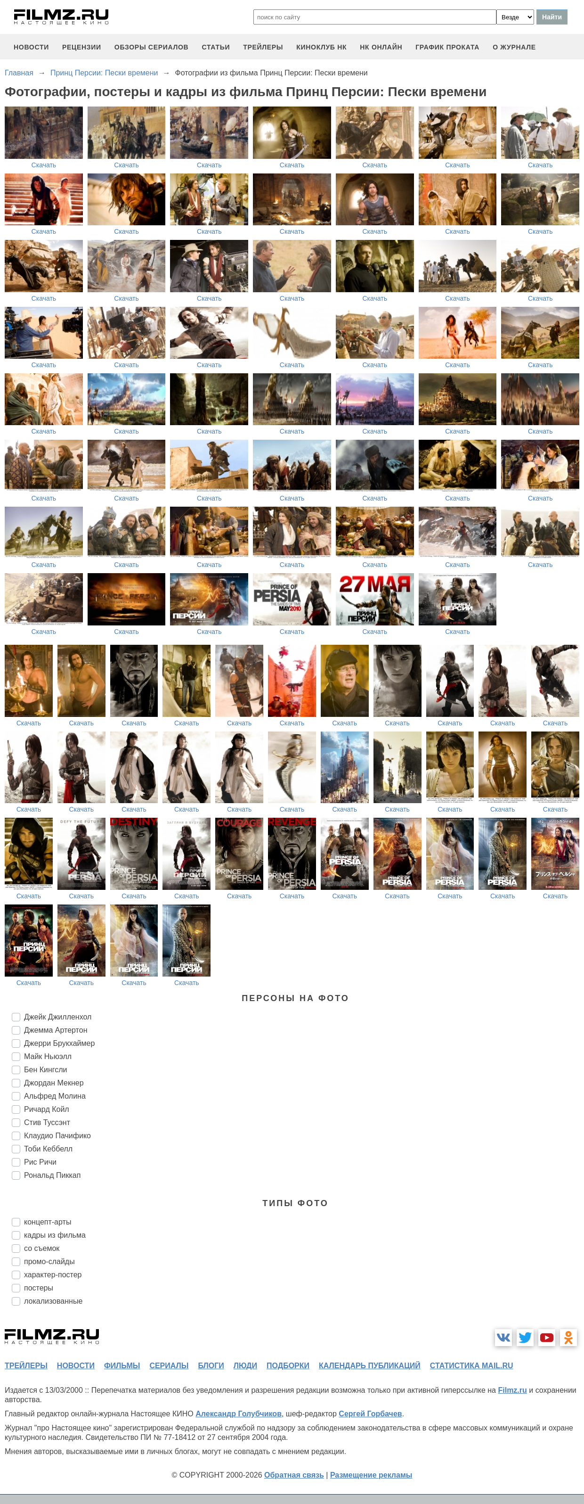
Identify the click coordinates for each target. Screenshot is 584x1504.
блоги (211, 1366)
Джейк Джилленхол (57, 1017)
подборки (288, 1366)
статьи (216, 47)
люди (245, 1366)
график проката (447, 47)
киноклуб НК (321, 47)
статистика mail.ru (471, 1366)
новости (31, 47)
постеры (38, 1288)
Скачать (44, 165)
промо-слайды (49, 1261)
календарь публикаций (370, 1366)
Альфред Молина (55, 1096)
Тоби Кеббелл (48, 1149)
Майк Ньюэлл (48, 1056)
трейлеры (263, 47)
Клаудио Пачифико (57, 1136)
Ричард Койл (46, 1109)
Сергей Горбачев (370, 1414)
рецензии (81, 47)
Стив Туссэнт (47, 1122)
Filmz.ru (512, 1390)
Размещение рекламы (371, 1475)
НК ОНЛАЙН (381, 47)
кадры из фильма (55, 1235)
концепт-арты (47, 1222)
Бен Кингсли (45, 1070)
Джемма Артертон (55, 1030)
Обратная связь (294, 1475)
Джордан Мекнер (54, 1083)
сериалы (168, 1366)
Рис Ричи (40, 1162)
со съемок (41, 1248)
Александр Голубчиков (238, 1414)
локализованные (53, 1301)
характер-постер (52, 1275)
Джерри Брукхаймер (59, 1043)
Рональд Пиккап (52, 1175)
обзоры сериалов (151, 47)
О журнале (514, 47)
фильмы (122, 1366)
